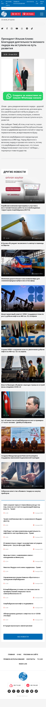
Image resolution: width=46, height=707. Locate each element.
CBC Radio (28, 14)
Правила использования (19, 2)
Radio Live (42, 2)
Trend (15, 124)
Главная (11, 654)
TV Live (37, 2)
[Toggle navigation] (42, 14)
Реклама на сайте (9, 3)
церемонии (13, 130)
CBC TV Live (15, 685)
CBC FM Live (32, 685)
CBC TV (16, 14)
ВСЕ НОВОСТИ (23, 637)
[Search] (23, 8)
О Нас (2, 2)
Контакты (30, 1)
